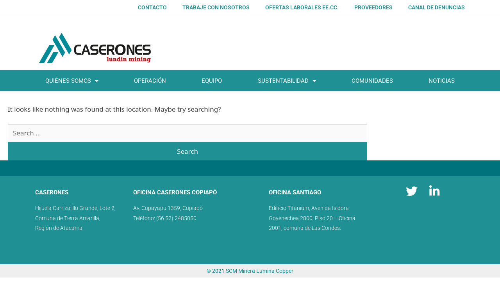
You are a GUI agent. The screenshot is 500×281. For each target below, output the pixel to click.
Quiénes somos (71, 81)
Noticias (442, 80)
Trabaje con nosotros (216, 7)
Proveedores (373, 7)
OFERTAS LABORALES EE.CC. (302, 7)
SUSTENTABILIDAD (287, 81)
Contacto (152, 7)
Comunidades (372, 80)
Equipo (212, 80)
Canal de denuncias (436, 7)
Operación (150, 80)
